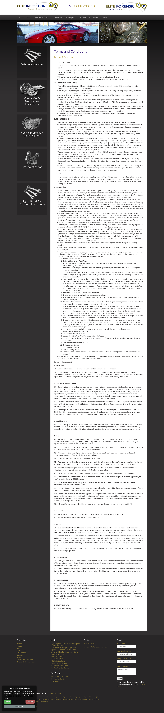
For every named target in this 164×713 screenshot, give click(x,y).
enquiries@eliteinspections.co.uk (95, 647)
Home (21, 17)
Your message (122, 666)
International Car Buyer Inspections (64, 647)
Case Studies (84, 17)
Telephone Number (124, 658)
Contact (96, 17)
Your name (121, 643)
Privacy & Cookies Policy (26, 662)
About (29, 17)
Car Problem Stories (58, 679)
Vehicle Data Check (58, 661)
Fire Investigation (57, 659)
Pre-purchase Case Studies (60, 677)
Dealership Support (58, 656)
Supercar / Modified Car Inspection (63, 650)
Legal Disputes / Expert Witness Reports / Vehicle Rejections (65, 644)
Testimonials (55, 681)
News (105, 17)
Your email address (124, 651)
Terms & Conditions (57, 693)
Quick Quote (57, 17)
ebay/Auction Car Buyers (60, 668)
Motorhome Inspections (59, 666)
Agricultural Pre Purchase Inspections (64, 652)
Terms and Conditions (25, 659)
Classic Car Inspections (59, 663)
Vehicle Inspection (57, 654)
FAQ (47, 17)
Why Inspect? (70, 17)
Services (39, 17)
